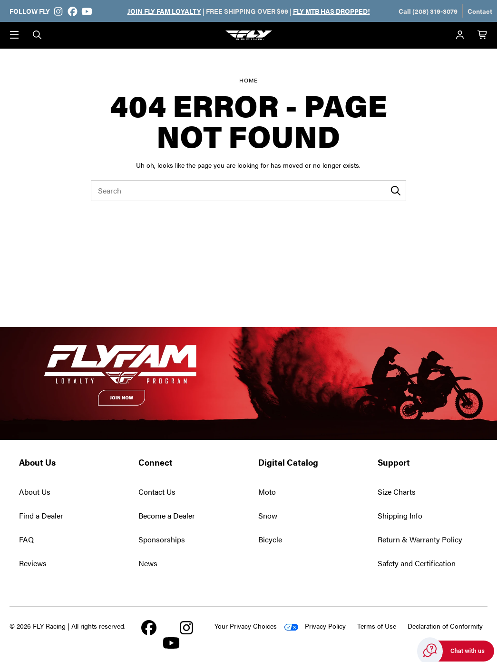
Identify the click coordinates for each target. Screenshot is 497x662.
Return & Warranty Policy (420, 539)
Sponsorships (161, 539)
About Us (34, 491)
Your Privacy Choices (245, 626)
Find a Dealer (41, 515)
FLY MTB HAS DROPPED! (331, 11)
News (147, 563)
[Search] (37, 35)
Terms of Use (376, 626)
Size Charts (397, 491)
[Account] (459, 35)
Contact (480, 11)
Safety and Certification (417, 563)
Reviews (33, 563)
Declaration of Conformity (445, 626)
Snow (267, 515)
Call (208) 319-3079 (428, 11)
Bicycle (270, 539)
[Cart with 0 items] (482, 35)
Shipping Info (400, 515)
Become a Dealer (166, 515)
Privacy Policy (325, 626)
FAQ (26, 539)
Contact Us (156, 491)
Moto (267, 491)
